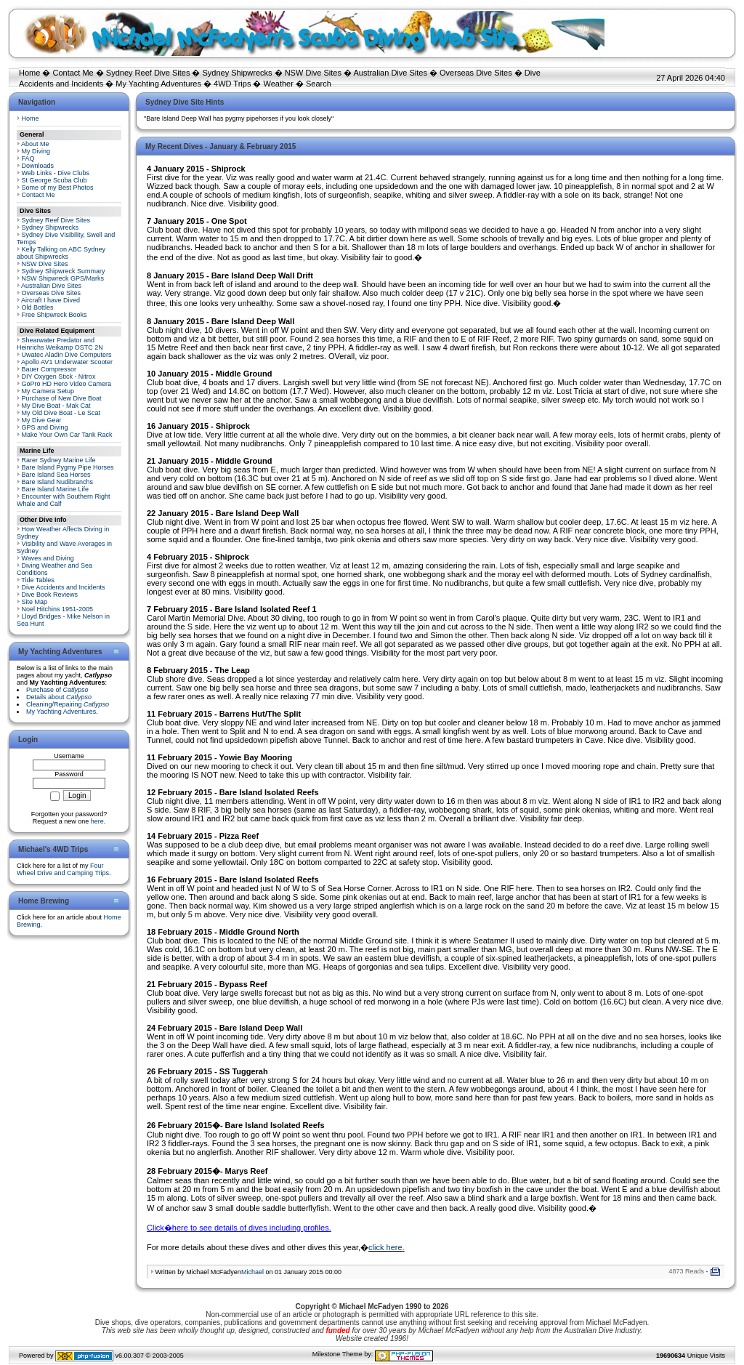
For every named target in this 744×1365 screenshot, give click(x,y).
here (97, 821)
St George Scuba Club (54, 180)
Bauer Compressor (49, 369)
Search (318, 83)
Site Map (35, 601)
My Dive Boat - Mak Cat (56, 405)
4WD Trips (232, 83)
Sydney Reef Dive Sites (148, 72)
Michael (252, 1272)
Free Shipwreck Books (54, 314)
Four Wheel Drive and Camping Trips (63, 869)
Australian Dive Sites (390, 72)
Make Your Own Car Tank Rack (67, 434)
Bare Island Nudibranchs (58, 482)
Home (29, 72)
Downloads (38, 165)
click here (385, 1247)
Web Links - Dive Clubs (55, 173)
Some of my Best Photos (58, 187)
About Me (35, 144)
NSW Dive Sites (313, 72)
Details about (59, 697)
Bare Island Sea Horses (56, 474)
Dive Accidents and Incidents (63, 587)
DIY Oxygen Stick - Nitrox (59, 376)
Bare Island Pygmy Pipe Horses (68, 467)
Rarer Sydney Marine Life (59, 460)
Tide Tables (37, 580)
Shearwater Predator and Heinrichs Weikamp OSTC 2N (60, 344)
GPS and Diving (45, 427)
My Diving (36, 151)
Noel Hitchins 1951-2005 (58, 609)
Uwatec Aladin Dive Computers (67, 354)
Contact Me (72, 72)
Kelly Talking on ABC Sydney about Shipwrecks (61, 253)
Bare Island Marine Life (55, 489)
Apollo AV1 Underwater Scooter (67, 362)
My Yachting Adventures (158, 83)
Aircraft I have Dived (50, 300)
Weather (279, 83)
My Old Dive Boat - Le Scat (61, 412)
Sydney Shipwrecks (237, 72)
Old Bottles (38, 307)
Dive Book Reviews (50, 594)
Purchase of (57, 689)
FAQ (28, 158)
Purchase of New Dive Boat (62, 398)
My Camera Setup (48, 391)
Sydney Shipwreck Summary (63, 271)
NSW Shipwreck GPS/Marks (63, 278)
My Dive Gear (42, 420)
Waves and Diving (48, 558)
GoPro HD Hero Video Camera (66, 383)
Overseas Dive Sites (476, 72)
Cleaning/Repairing (67, 704)
